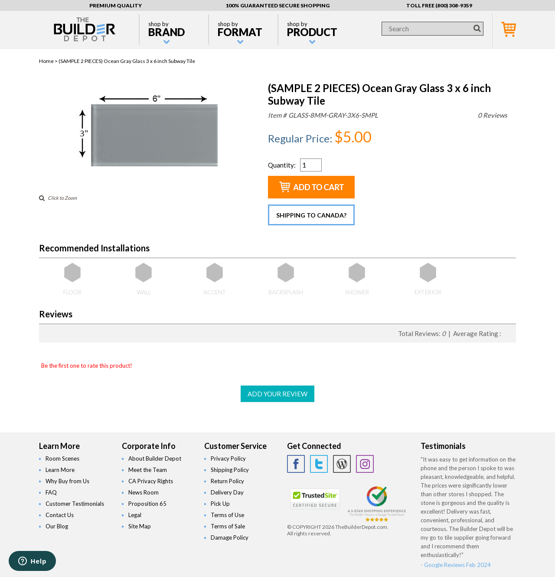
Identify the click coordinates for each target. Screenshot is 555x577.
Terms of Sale (228, 526)
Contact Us (60, 514)
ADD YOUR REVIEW (277, 394)
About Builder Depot (154, 458)
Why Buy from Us (67, 481)
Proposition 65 (147, 503)
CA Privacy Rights (150, 481)
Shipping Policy (230, 469)
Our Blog (57, 526)
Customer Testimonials (75, 503)
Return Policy (227, 481)
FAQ (51, 492)
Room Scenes (62, 458)
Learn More (60, 469)
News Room (143, 492)
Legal (134, 514)
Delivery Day (227, 492)
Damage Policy (229, 537)
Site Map (139, 526)
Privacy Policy (228, 458)
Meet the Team (147, 469)
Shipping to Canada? (311, 215)
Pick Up (220, 503)
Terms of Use (227, 514)
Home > (49, 61)
